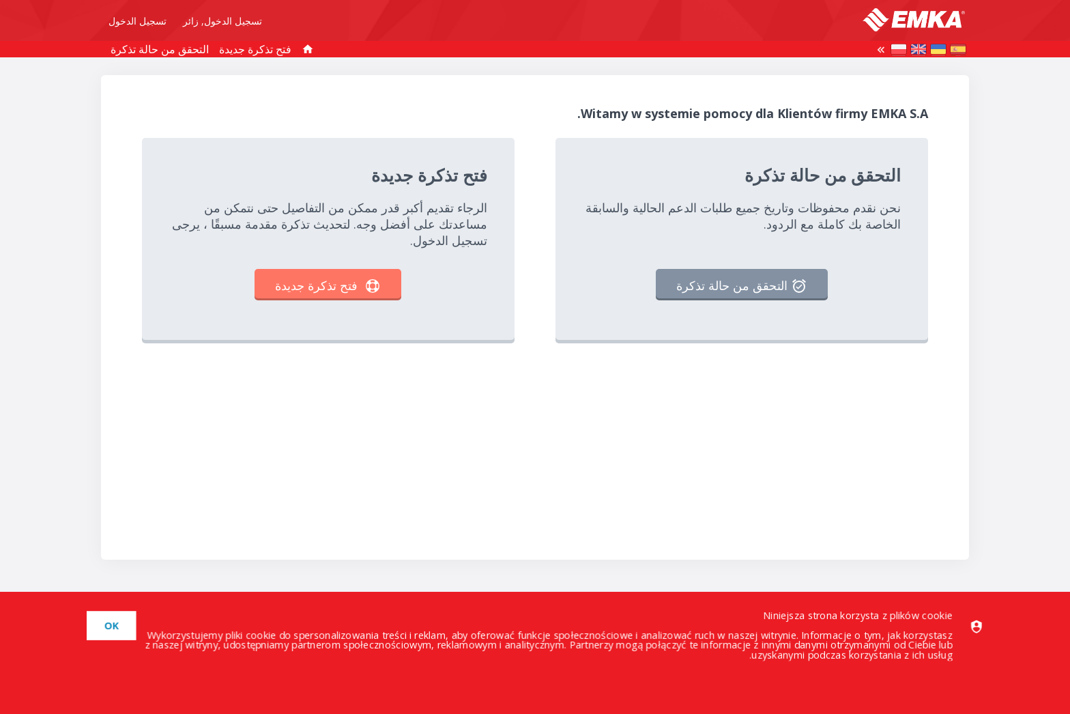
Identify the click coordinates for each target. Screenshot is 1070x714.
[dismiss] (115, 625)
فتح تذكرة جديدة (255, 49)
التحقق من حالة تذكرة (160, 49)
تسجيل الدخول (138, 21)
